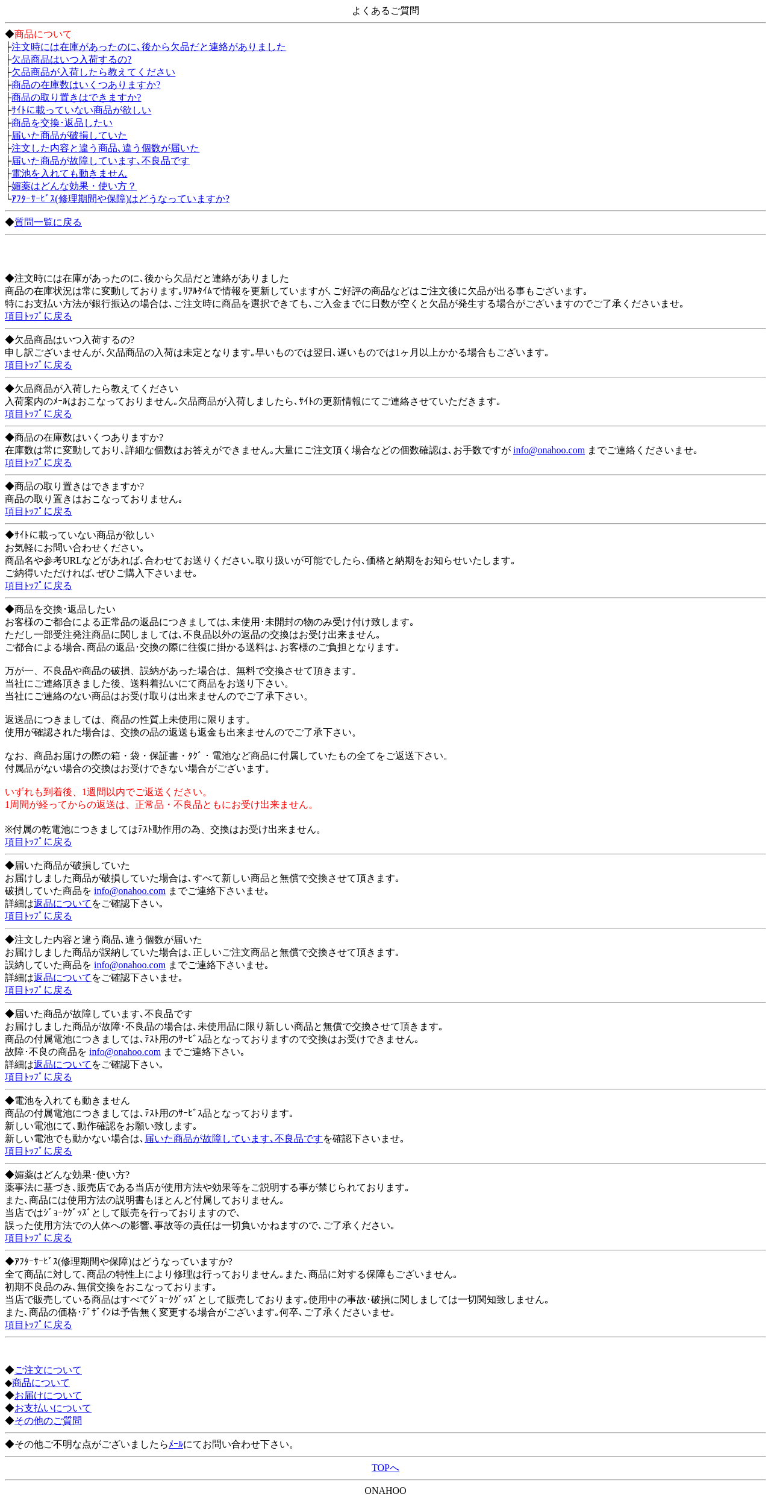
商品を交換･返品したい (62, 123)
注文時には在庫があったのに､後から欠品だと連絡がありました (148, 47)
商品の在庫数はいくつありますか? (85, 85)
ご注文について (48, 1370)
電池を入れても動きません (69, 173)
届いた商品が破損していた (69, 135)
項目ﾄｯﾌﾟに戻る (38, 316)
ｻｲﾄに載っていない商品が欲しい (81, 110)
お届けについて (48, 1395)
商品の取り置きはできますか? (76, 97)
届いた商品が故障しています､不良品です (100, 161)
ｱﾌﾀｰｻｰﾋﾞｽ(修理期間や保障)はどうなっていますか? (120, 199)
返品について (63, 903)
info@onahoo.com (549, 450)
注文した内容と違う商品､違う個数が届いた (105, 148)
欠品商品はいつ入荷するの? (71, 59)
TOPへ (385, 1468)
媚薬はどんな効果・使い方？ (74, 186)
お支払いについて (53, 1408)
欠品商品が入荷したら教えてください (93, 72)
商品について (41, 1383)
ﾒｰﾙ (176, 1444)
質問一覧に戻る (48, 222)
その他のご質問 (48, 1421)
